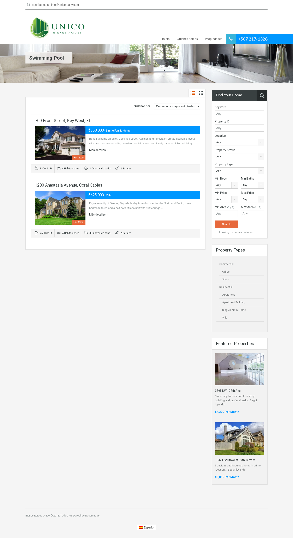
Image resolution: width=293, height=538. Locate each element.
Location (220, 135)
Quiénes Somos (187, 39)
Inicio (166, 39)
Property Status (225, 150)
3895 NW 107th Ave (228, 390)
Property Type (224, 164)
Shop (225, 279)
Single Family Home (234, 310)
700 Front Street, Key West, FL (63, 120)
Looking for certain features (233, 232)
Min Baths (247, 178)
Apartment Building (233, 302)
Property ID (222, 121)
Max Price (247, 192)
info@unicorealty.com (65, 4)
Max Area (251, 207)
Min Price (221, 192)
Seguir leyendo (237, 469)
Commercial (226, 264)
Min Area (224, 207)
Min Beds (221, 178)
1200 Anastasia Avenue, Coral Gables (68, 185)
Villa (224, 317)
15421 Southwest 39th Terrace (235, 460)
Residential (226, 287)
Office (225, 271)
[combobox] (239, 142)
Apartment (228, 294)
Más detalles (98, 150)
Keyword (220, 107)
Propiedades (213, 39)
